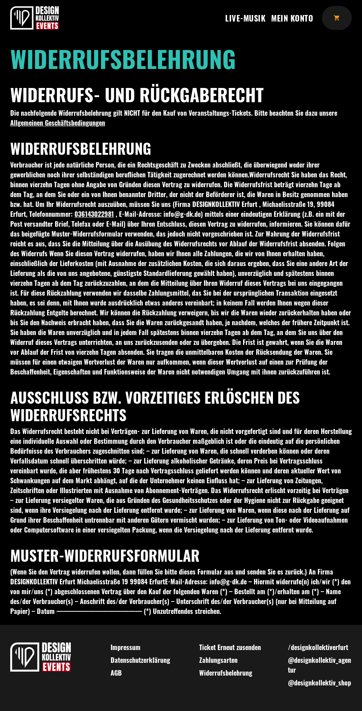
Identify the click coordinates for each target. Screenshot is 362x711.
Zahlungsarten (218, 660)
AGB (116, 672)
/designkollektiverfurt (318, 647)
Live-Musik (245, 18)
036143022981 (94, 214)
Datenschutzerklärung (140, 660)
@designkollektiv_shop (319, 682)
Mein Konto (292, 18)
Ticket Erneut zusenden (230, 647)
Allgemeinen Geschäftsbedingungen (57, 122)
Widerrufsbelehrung (225, 672)
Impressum (125, 647)
